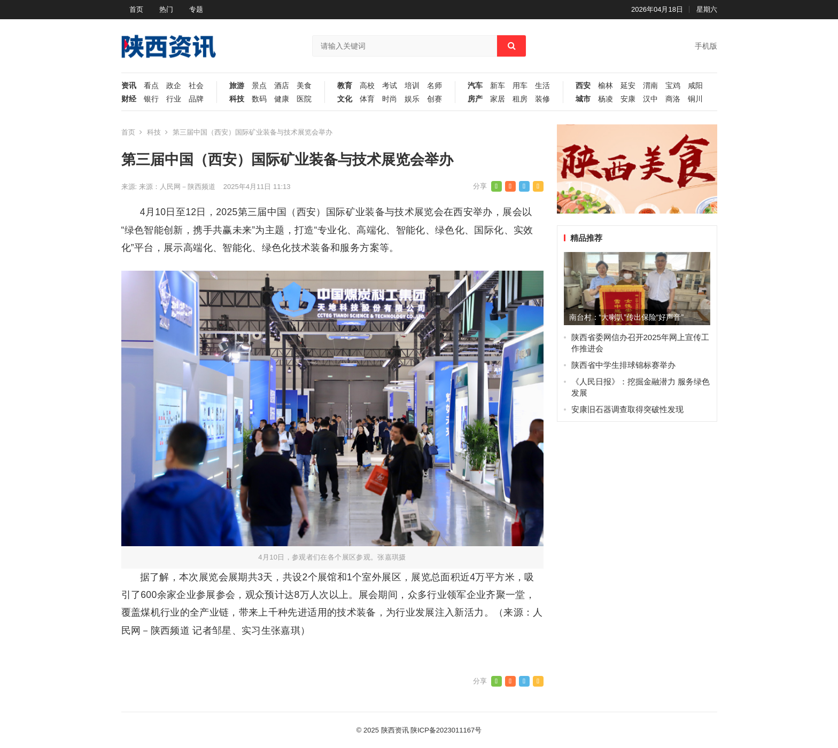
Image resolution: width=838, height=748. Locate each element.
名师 (434, 86)
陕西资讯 (395, 730)
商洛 (672, 99)
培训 (412, 86)
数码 (259, 99)
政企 (173, 86)
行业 (173, 99)
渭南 (650, 86)
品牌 (196, 99)
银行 (151, 99)
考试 (389, 86)
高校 (367, 86)
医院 (304, 99)
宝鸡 (672, 86)
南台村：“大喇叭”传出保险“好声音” (626, 317)
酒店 (281, 86)
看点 (151, 86)
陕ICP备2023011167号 (446, 730)
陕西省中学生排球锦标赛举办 (623, 364)
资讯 (128, 86)
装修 (542, 99)
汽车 (475, 86)
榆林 (605, 86)
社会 (196, 86)
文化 (344, 99)
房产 (475, 99)
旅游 (236, 86)
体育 (367, 99)
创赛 (434, 99)
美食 (304, 86)
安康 (627, 99)
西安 (583, 86)
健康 (281, 99)
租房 (520, 99)
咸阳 (695, 86)
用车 (520, 86)
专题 (196, 9)
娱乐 (412, 99)
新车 (497, 86)
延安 (627, 86)
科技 (236, 99)
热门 (166, 9)
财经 (128, 99)
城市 (583, 99)
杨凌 (605, 99)
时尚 (389, 99)
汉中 (650, 99)
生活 (542, 86)
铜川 (695, 99)
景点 (259, 86)
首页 (136, 9)
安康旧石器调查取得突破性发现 (627, 409)
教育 (344, 86)
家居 (497, 99)
